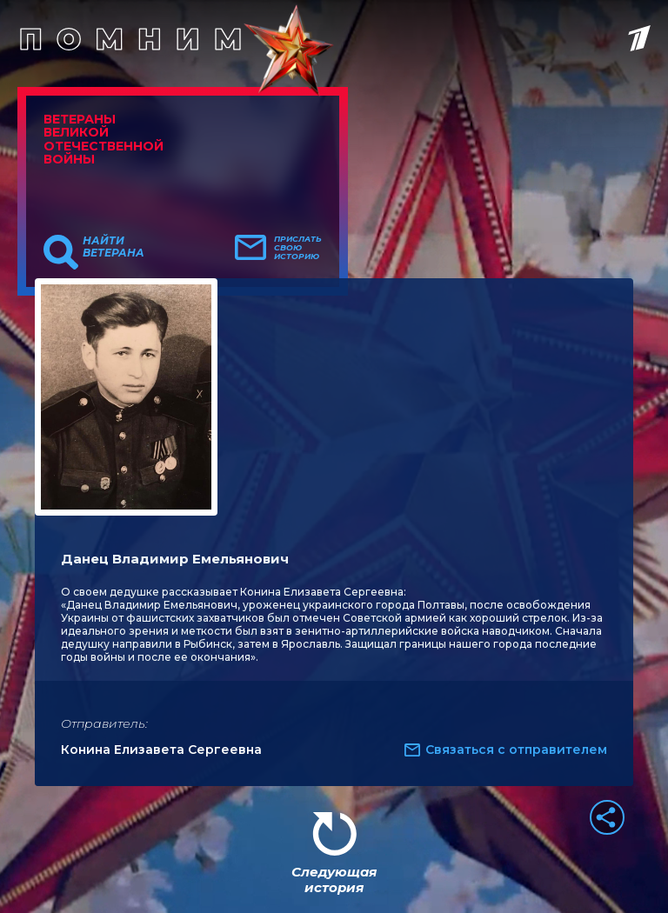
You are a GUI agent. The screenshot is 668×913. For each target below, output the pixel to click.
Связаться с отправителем (516, 749)
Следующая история (334, 879)
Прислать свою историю (298, 248)
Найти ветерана (113, 247)
